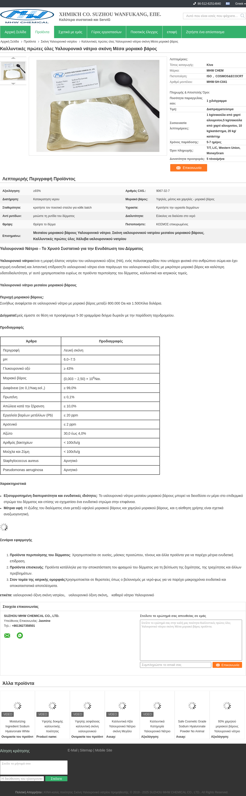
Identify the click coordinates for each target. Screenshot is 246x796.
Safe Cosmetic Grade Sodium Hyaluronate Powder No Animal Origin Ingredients (192, 727)
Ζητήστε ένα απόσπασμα (205, 32)
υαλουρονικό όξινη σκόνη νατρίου (38, 595)
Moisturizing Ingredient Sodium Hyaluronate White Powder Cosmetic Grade (17, 727)
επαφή (172, 32)
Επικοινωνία (192, 168)
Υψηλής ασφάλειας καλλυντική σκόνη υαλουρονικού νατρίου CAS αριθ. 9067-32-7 (87, 727)
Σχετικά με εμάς (70, 32)
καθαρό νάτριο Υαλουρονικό (133, 595)
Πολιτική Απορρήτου (28, 792)
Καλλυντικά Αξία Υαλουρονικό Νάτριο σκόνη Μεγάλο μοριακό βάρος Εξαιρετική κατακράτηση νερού (122, 727)
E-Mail (72, 750)
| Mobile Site (102, 750)
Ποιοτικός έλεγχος (144, 32)
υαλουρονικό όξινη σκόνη (88, 595)
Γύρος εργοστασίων (107, 32)
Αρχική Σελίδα (15, 32)
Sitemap (86, 750)
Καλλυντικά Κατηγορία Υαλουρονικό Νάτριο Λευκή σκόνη (157, 727)
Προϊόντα (42, 32)
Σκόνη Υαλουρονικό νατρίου (59, 41)
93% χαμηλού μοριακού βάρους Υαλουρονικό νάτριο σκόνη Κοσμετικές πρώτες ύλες (227, 727)
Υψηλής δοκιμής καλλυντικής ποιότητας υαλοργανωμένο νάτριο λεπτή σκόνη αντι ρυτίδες (52, 727)
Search (243, 16)
